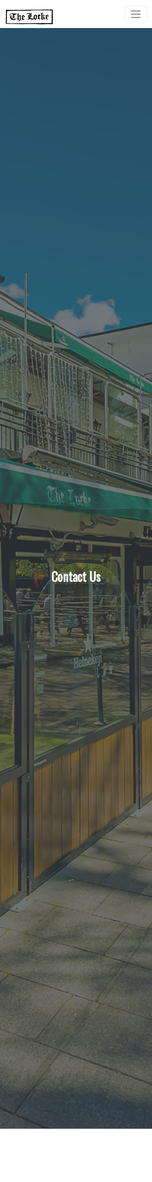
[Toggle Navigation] (135, 14)
